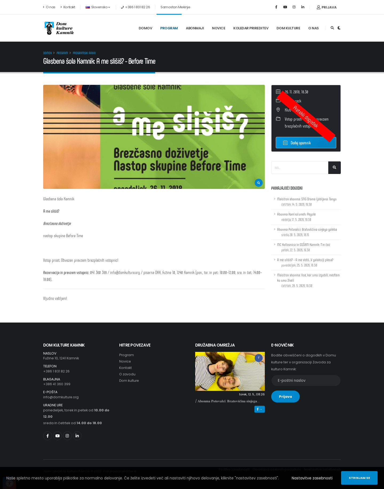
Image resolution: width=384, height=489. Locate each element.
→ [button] (259, 409)
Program (169, 28)
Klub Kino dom (295, 109)
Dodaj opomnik (297, 142)
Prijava (327, 7)
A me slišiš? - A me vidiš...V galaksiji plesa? (305, 262)
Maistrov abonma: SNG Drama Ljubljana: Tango (307, 201)
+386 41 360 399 (56, 384)
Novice (218, 28)
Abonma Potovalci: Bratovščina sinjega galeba (307, 232)
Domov (145, 28)
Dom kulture (288, 28)
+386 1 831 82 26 (56, 371)
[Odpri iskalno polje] (332, 28)
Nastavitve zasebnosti (312, 478)
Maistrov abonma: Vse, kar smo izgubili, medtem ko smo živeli (308, 280)
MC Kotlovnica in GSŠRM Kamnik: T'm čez (303, 247)
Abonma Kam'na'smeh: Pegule (296, 217)
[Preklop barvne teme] (339, 28)
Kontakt (68, 7)
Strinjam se (359, 478)
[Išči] (334, 167)
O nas (49, 7)
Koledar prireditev (250, 28)
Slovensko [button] (98, 7)
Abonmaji (195, 28)
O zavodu (127, 374)
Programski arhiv (84, 53)
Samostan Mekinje (175, 7)
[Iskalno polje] (300, 167)
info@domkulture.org (61, 397)
